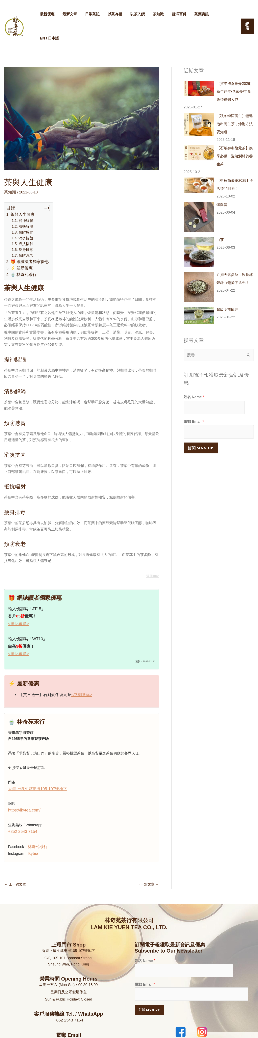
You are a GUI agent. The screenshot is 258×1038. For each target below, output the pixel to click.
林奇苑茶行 (37, 814)
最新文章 (68, 16)
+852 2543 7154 (21, 800)
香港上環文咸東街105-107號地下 (34, 758)
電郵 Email (194, 390)
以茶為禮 (112, 16)
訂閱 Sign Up (200, 415)
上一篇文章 (15, 851)
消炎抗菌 (24, 214)
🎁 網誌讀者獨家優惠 (27, 235)
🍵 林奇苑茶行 (22, 247)
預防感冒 (24, 208)
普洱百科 (173, 16)
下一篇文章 (147, 851)
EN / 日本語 (219, 16)
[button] (247, 15)
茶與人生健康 (21, 193)
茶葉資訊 (195, 16)
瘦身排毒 (24, 224)
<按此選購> (18, 595)
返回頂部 (153, 548)
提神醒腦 (24, 198)
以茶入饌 (134, 16)
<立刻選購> (81, 665)
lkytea (32, 820)
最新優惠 (47, 16)
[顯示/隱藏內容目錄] (40, 186)
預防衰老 (24, 229)
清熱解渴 (24, 203)
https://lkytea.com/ (22, 779)
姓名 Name (194, 367)
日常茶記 (90, 16)
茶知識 (153, 16)
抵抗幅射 (24, 219)
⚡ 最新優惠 (20, 241)
